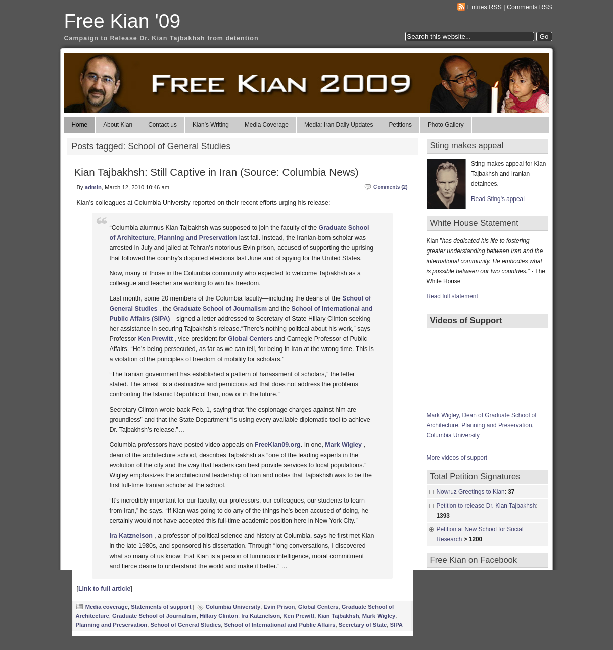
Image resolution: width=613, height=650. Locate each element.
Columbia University (233, 607)
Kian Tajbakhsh (338, 616)
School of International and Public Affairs (280, 625)
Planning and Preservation (112, 625)
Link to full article (104, 588)
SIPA (396, 625)
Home (80, 124)
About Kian (117, 124)
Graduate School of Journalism (220, 308)
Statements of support (161, 607)
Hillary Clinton (219, 616)
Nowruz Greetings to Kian (471, 491)
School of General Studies (185, 625)
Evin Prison (279, 607)
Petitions (400, 124)
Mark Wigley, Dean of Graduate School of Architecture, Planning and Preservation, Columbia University (482, 425)
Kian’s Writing (211, 124)
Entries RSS (484, 7)
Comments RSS (529, 7)
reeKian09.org (279, 444)
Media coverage (106, 607)
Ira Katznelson (260, 616)
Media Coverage (267, 124)
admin (93, 187)
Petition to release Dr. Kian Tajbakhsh (486, 505)
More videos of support (457, 457)
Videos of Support (466, 320)
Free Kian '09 (122, 21)
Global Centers (250, 338)
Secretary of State (363, 625)
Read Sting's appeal (498, 199)
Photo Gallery (446, 124)
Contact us (162, 124)
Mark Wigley (378, 616)
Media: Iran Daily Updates (338, 124)
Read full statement (452, 296)
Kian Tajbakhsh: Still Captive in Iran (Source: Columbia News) (216, 172)
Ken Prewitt (155, 338)
